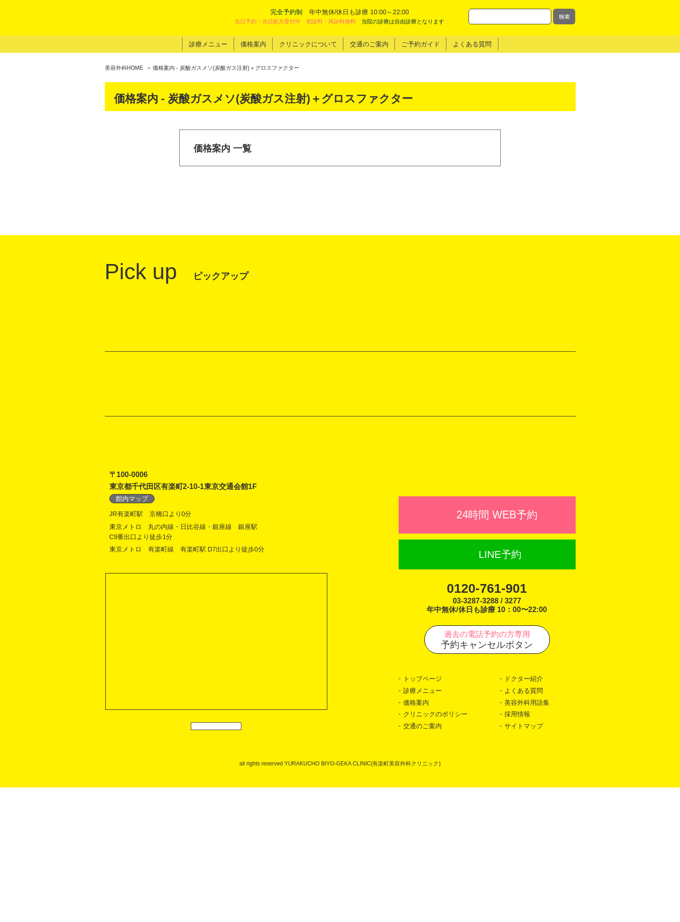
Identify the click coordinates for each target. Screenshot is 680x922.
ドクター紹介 (523, 813)
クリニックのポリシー (435, 849)
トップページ (422, 813)
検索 (564, 16)
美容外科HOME (124, 68)
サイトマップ (523, 860)
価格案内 (416, 837)
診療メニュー (422, 825)
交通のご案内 (422, 860)
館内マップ (132, 613)
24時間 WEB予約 (497, 650)
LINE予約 (500, 689)
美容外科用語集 (526, 837)
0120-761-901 (487, 723)
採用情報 (517, 849)
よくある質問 (523, 825)
